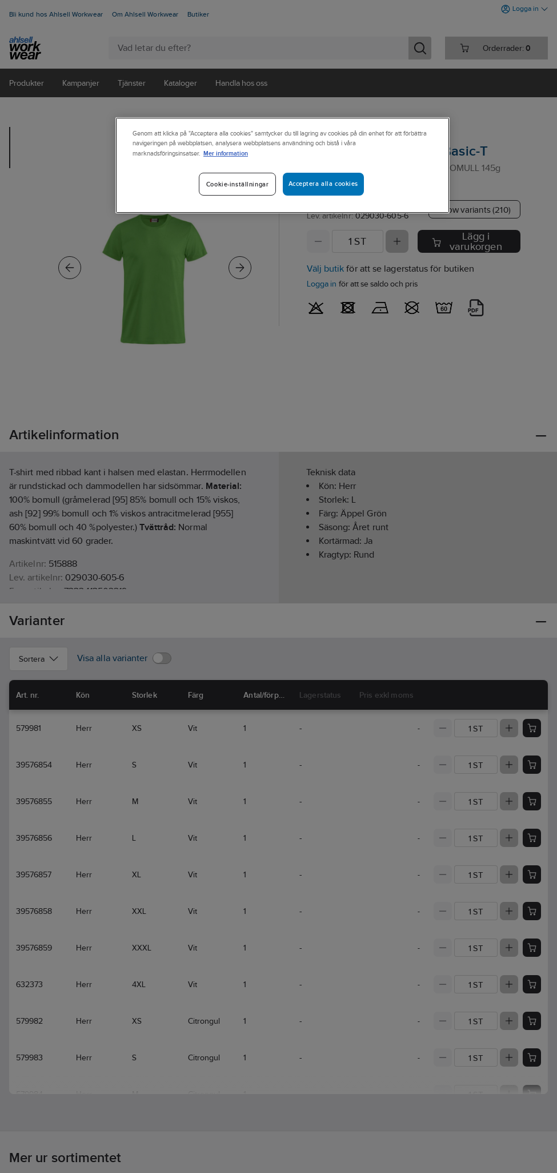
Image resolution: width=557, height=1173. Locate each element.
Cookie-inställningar (237, 184)
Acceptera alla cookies (323, 183)
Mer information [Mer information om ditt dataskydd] (225, 153)
